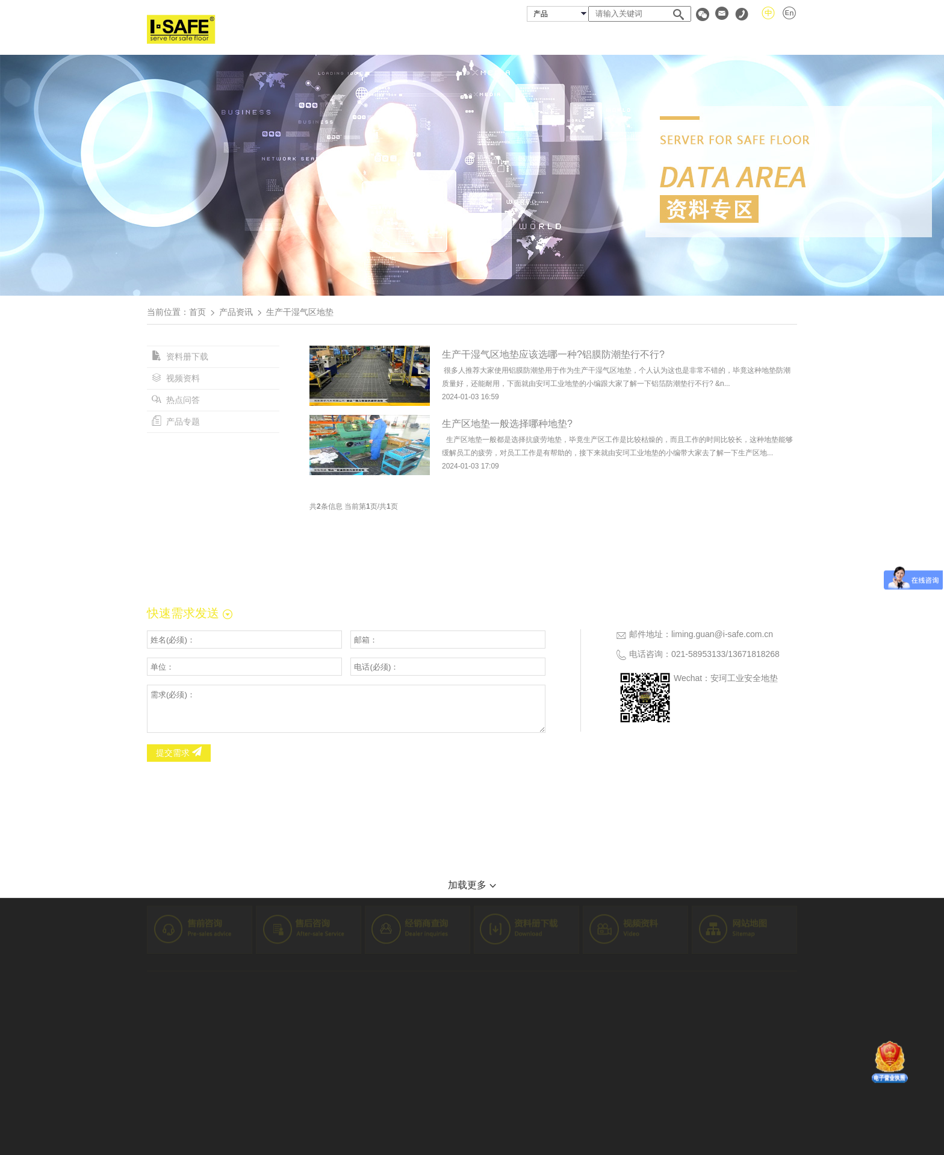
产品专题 (176, 421)
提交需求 (179, 752)
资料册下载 (180, 356)
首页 (385, 38)
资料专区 (712, 38)
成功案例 (572, 38)
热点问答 (176, 400)
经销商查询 (642, 38)
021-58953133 (698, 654)
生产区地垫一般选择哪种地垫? (507, 424)
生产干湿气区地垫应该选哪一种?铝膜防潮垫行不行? (553, 354)
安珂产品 (506, 38)
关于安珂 (441, 38)
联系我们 (778, 38)
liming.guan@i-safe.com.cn (722, 634)
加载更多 (471, 885)
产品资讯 (236, 312)
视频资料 (176, 378)
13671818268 (754, 654)
